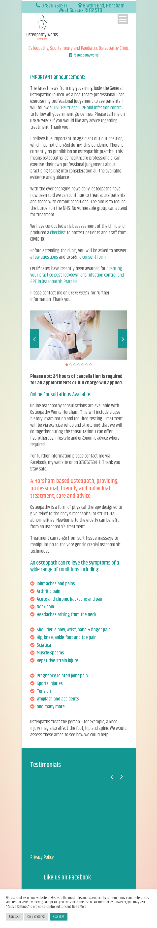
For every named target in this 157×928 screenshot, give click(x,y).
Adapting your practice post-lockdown (76, 272)
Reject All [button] (14, 916)
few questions (45, 257)
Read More (79, 907)
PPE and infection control (101, 108)
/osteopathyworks (85, 55)
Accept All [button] (58, 916)
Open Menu (123, 19)
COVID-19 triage (65, 108)
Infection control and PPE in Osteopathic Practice (77, 278)
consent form (94, 257)
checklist (58, 233)
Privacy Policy (42, 857)
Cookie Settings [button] (36, 916)
